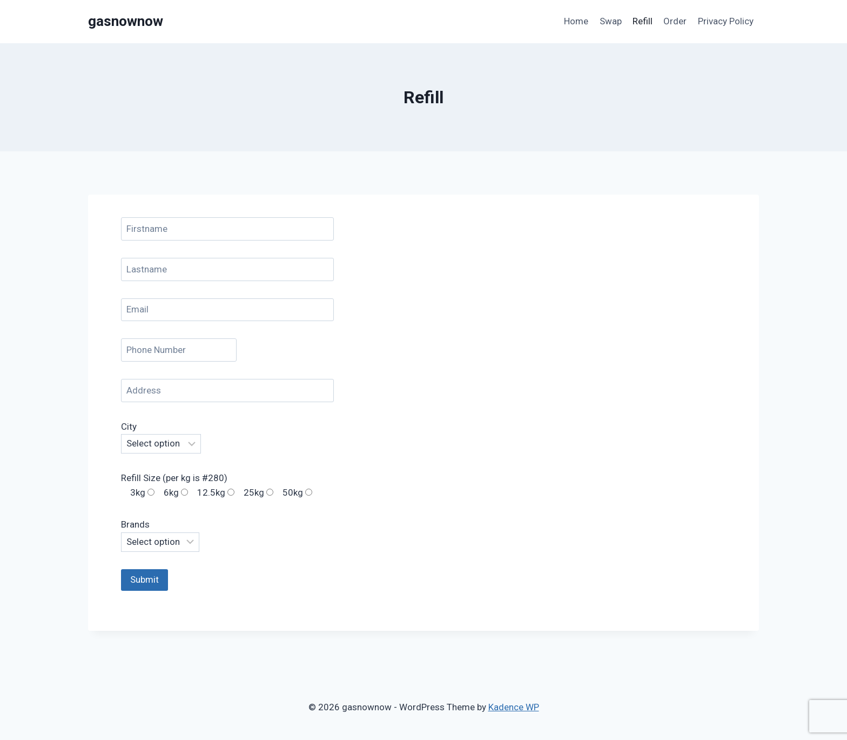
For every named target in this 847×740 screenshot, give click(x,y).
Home (576, 21)
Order (675, 21)
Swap (611, 21)
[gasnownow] (125, 21)
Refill (643, 21)
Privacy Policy (726, 21)
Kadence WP (513, 707)
